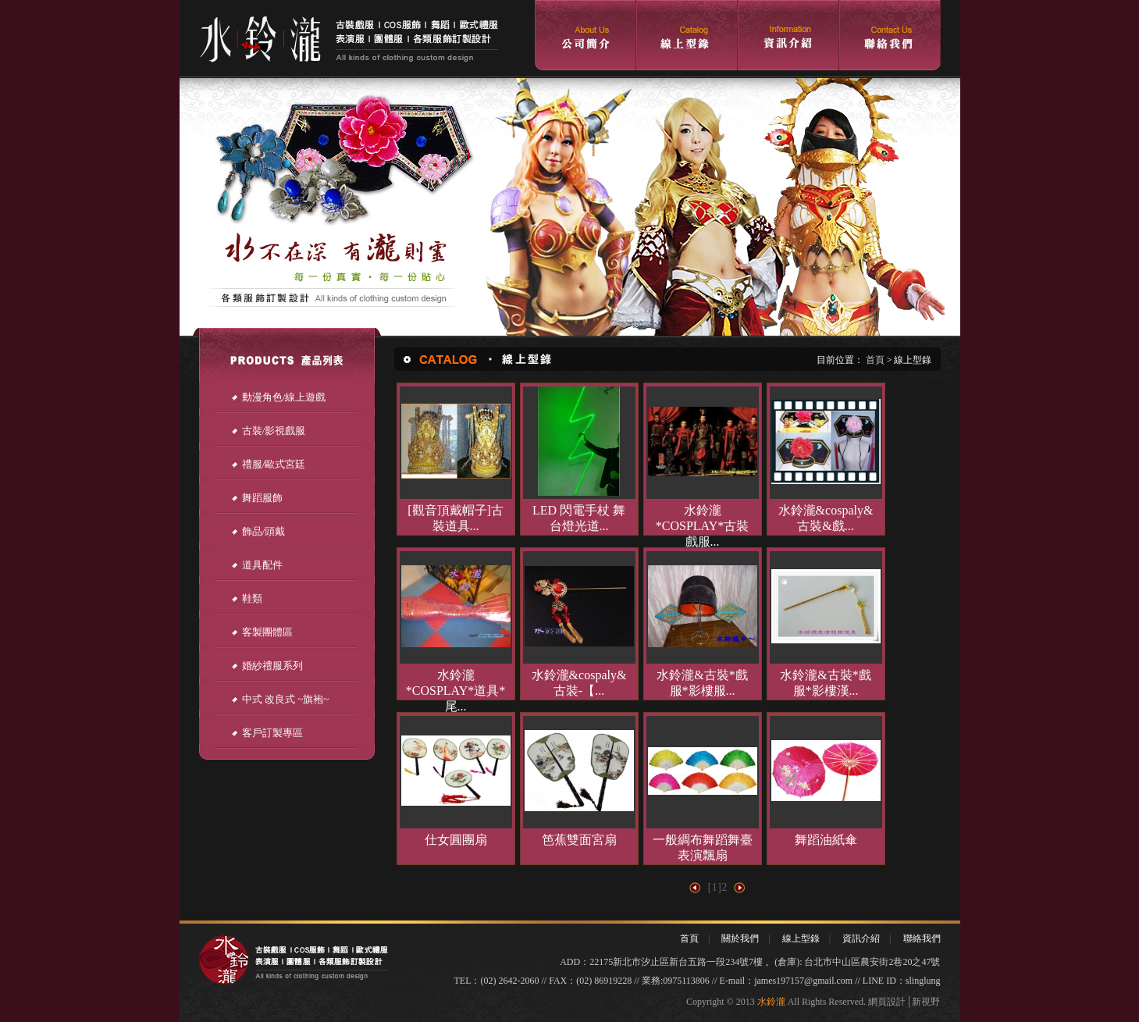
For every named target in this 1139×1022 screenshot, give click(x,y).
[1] (715, 887)
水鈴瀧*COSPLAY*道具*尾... (455, 690)
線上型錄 (801, 938)
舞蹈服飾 (256, 498)
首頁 (875, 359)
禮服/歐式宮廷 (268, 464)
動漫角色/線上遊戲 (278, 397)
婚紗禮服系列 (266, 665)
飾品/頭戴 (258, 531)
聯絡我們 (922, 938)
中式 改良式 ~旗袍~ (279, 699)
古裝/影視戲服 (268, 430)
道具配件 (256, 565)
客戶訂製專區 (266, 733)
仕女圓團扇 (456, 839)
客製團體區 (261, 632)
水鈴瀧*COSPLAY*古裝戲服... (702, 526)
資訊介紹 (861, 938)
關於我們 (740, 938)
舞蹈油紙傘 (826, 839)
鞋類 (246, 598)
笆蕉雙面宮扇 (579, 839)
